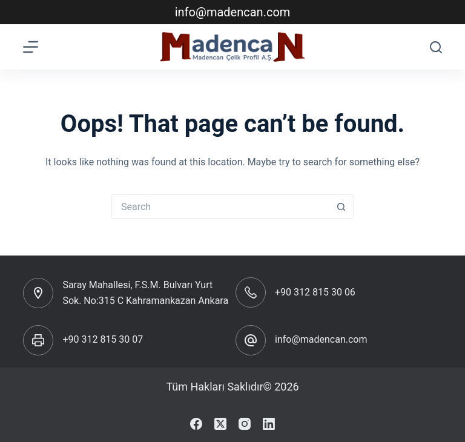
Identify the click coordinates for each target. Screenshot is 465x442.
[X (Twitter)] (220, 424)
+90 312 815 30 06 (315, 292)
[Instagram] (245, 424)
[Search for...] (220, 206)
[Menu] (30, 46)
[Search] (436, 47)
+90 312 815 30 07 (102, 339)
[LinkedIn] (269, 424)
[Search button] (341, 206)
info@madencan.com (233, 12)
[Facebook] (196, 424)
